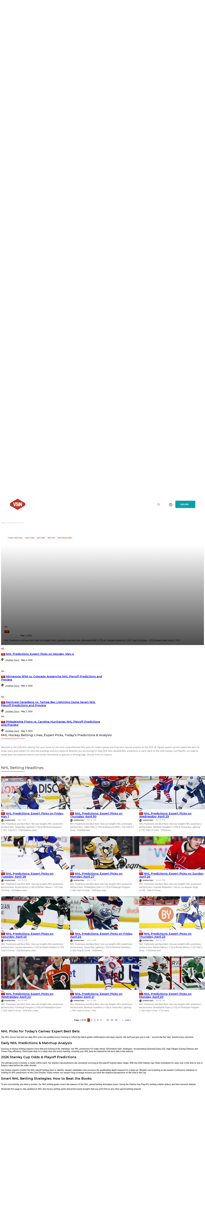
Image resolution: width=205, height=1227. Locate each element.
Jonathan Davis (12, 660)
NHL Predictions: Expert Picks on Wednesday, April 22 (27, 995)
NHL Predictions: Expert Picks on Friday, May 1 (32, 815)
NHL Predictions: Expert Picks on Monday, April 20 (165, 995)
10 (107, 1020)
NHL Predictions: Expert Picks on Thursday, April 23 (165, 935)
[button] (158, 504)
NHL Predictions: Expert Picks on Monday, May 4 (40, 654)
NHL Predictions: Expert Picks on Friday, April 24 (101, 935)
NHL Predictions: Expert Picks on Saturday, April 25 (27, 935)
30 (116, 1020)
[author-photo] (3, 660)
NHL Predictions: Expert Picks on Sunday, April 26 (171, 875)
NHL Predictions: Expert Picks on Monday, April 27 (96, 875)
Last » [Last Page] (128, 1020)
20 (112, 1020)
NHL (2, 649)
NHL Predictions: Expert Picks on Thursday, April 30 (96, 815)
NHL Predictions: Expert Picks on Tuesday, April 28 (27, 875)
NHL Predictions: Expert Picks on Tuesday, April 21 (96, 995)
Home (3, 523)
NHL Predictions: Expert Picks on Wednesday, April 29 (165, 815)
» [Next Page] (122, 1020)
